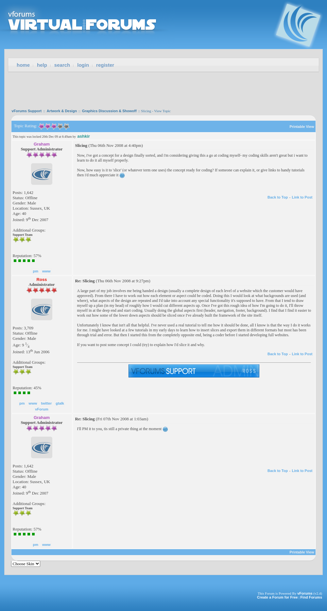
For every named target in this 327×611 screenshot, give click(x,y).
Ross (42, 279)
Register (105, 65)
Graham (42, 144)
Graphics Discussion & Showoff (109, 111)
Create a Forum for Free (277, 597)
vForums (304, 593)
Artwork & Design (62, 111)
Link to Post (302, 197)
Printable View (301, 127)
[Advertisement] (163, 88)
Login (83, 65)
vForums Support (27, 111)
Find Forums (311, 597)
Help (42, 65)
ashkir (83, 136)
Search (62, 65)
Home (23, 65)
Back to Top (277, 197)
